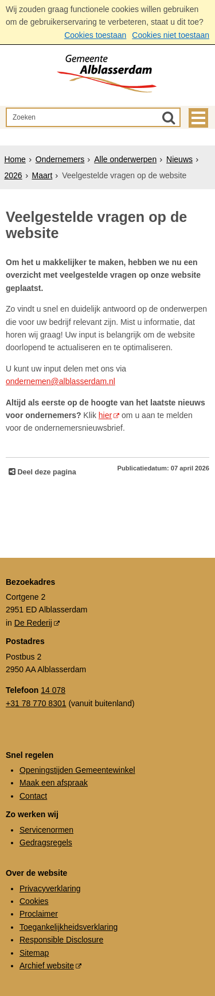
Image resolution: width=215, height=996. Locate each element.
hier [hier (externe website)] (105, 415)
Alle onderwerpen (125, 159)
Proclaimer (38, 913)
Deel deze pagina (45, 472)
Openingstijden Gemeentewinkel (77, 770)
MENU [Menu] (198, 118)
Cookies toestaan (95, 35)
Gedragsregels (45, 842)
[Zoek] (168, 117)
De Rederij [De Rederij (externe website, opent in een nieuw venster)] (33, 622)
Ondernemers (60, 159)
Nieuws (179, 159)
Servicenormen (46, 829)
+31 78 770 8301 (36, 703)
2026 (13, 175)
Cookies (34, 901)
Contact (33, 795)
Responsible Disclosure (61, 939)
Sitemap (34, 952)
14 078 (53, 690)
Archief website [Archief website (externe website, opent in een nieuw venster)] (46, 965)
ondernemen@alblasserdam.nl (60, 381)
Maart (42, 175)
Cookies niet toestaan (170, 35)
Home (15, 159)
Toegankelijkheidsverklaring (68, 927)
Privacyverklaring (50, 888)
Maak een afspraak (53, 782)
